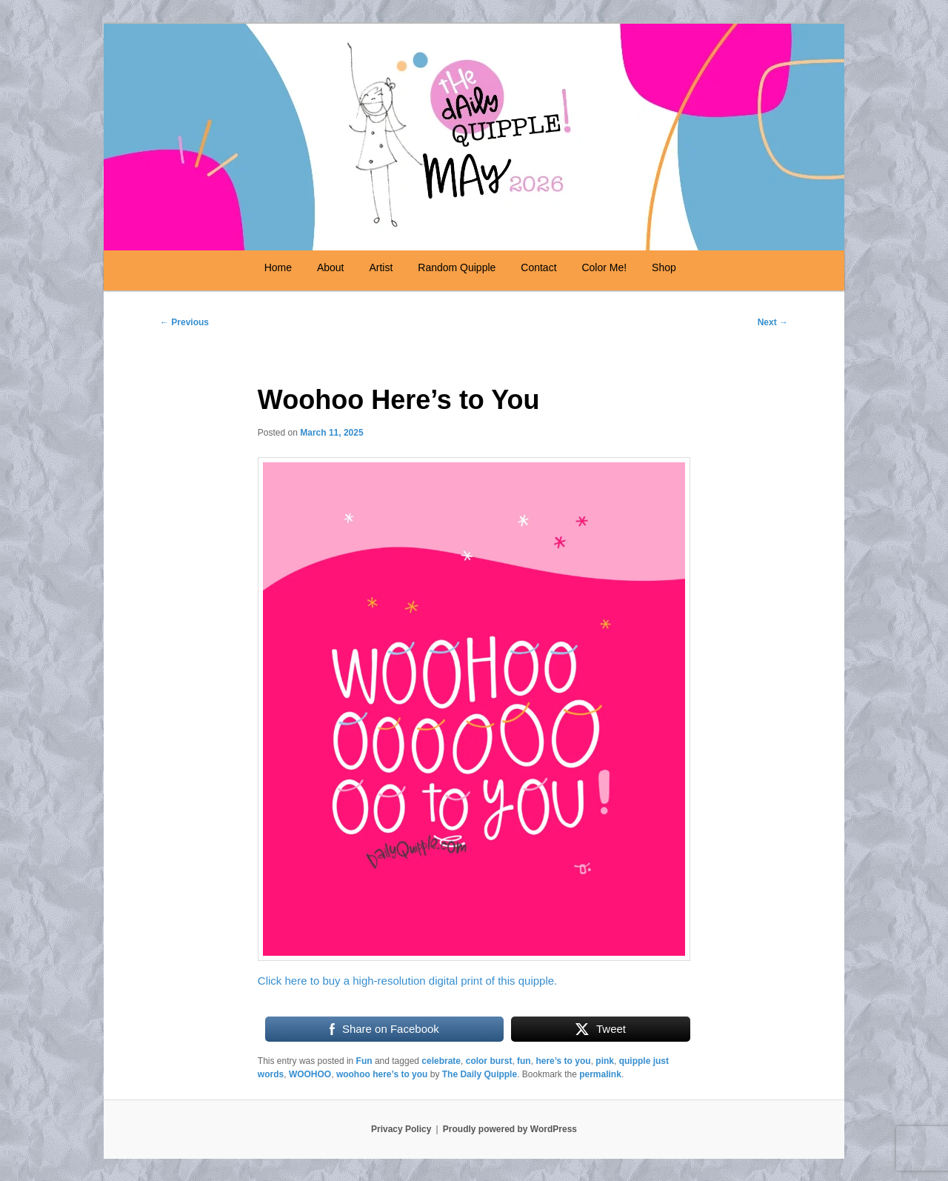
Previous (184, 322)
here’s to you (562, 1061)
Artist (381, 267)
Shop (664, 267)
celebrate (441, 1061)
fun (524, 1061)
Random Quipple (456, 267)
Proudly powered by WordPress (510, 1129)
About (330, 267)
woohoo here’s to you (382, 1074)
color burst (489, 1061)
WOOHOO (310, 1074)
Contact (538, 267)
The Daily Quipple (479, 1074)
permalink (600, 1074)
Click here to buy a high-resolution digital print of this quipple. (407, 980)
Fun (364, 1061)
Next (773, 322)
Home (278, 267)
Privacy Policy (401, 1129)
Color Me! (604, 267)
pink (604, 1061)
